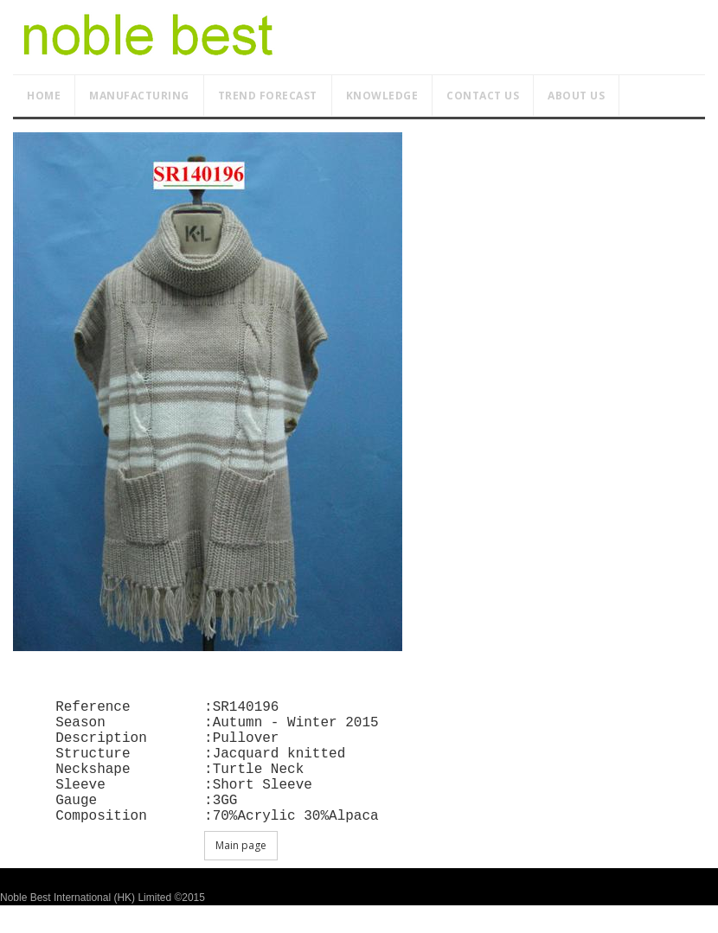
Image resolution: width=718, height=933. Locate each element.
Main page (240, 873)
